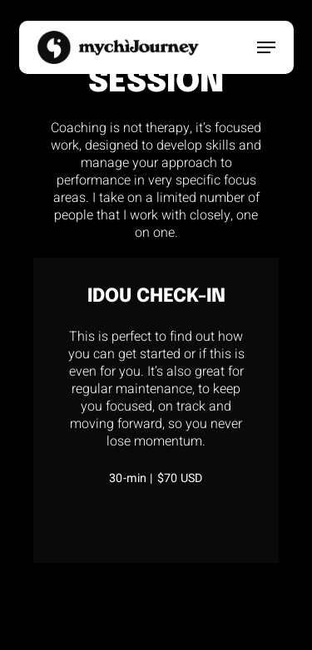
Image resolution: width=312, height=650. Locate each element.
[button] (266, 47)
